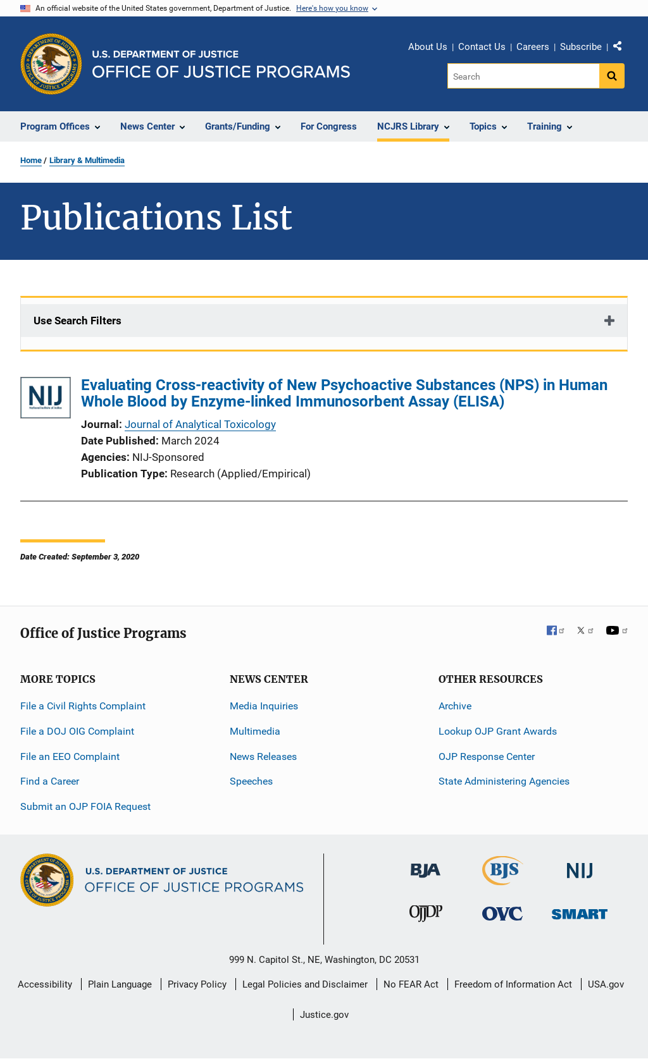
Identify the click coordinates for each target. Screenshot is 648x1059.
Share (622, 49)
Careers (532, 46)
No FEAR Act (411, 984)
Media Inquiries (264, 706)
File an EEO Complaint (70, 756)
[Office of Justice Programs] (51, 64)
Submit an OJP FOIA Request (85, 806)
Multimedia (255, 731)
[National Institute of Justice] (579, 865)
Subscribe (581, 46)
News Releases (263, 756)
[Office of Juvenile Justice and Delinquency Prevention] (425, 916)
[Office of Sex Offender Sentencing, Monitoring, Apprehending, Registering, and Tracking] (580, 911)
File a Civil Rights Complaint (83, 706)
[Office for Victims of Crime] (502, 913)
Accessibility (45, 984)
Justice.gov (324, 1014)
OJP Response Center (487, 756)
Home (31, 160)
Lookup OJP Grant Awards (498, 731)
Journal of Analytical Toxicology (200, 424)
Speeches (251, 781)
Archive (455, 706)
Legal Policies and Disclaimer (305, 984)
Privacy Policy (197, 984)
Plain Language (120, 984)
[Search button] (612, 76)
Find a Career (49, 781)
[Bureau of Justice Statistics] (502, 880)
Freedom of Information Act (513, 984)
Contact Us (482, 46)
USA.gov (606, 984)
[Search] (524, 76)
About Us (427, 46)
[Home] (221, 64)
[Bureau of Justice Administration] (425, 865)
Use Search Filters (78, 320)
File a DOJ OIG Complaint (77, 731)
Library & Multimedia (87, 160)
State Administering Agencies (504, 781)
